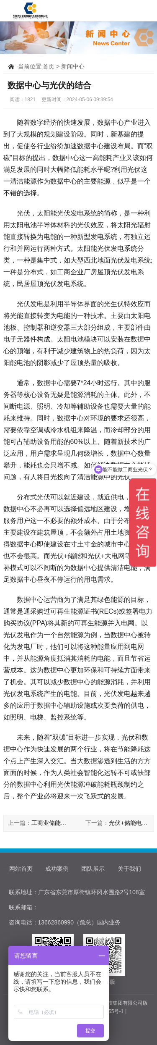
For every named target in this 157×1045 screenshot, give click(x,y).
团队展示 (93, 868)
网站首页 (21, 868)
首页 (48, 66)
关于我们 (129, 868)
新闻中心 (73, 66)
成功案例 (57, 868)
